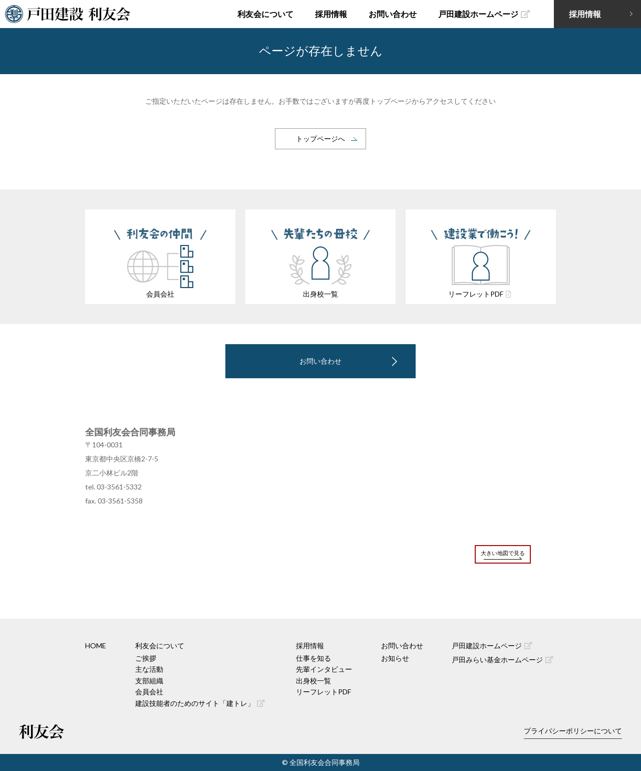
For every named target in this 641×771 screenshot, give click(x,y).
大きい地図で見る (503, 553)
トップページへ (320, 138)
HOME (95, 645)
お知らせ (395, 658)
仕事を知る (313, 658)
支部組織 (149, 680)
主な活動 (149, 669)
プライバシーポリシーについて (573, 730)
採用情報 (331, 14)
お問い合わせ (393, 14)
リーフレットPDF (323, 691)
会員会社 (149, 691)
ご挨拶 (145, 658)
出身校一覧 (313, 680)
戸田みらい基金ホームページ (502, 659)
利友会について (265, 14)
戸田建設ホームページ (484, 14)
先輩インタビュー (324, 669)
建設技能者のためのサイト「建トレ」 (200, 703)
